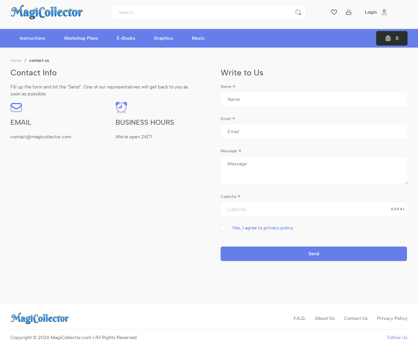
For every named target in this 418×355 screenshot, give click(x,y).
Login (376, 12)
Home (15, 60)
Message (231, 150)
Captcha (231, 196)
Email (228, 118)
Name (228, 86)
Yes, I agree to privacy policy (262, 228)
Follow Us (398, 337)
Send (314, 253)
